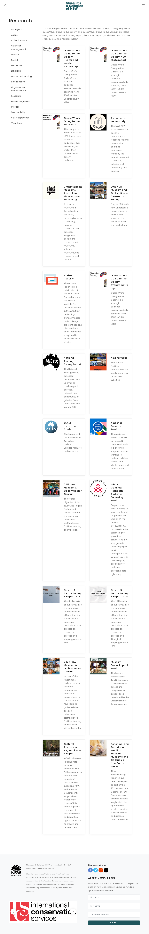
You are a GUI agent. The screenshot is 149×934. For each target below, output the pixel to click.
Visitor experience (20, 117)
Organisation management (18, 89)
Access (14, 35)
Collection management (18, 47)
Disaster (15, 54)
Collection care (19, 40)
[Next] (73, 912)
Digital (14, 60)
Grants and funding (21, 76)
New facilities (18, 81)
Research (16, 96)
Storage (15, 106)
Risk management (20, 101)
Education (16, 65)
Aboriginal (16, 29)
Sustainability (18, 112)
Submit (114, 923)
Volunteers (16, 123)
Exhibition (16, 70)
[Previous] (13, 912)
